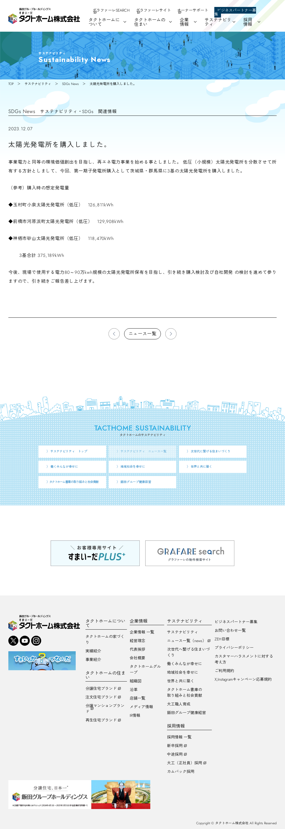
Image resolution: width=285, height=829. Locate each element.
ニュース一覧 (143, 333)
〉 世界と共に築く (199, 466)
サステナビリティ (37, 83)
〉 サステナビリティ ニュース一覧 (141, 451)
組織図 (135, 681)
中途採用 (175, 754)
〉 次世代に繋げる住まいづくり (208, 451)
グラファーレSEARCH (111, 10)
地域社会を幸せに (182, 672)
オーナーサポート (192, 10)
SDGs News (70, 83)
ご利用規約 (224, 670)
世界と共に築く (180, 681)
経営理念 (137, 640)
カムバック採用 (180, 771)
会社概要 (137, 658)
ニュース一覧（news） (186, 640)
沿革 (133, 689)
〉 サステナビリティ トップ (66, 451)
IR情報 (135, 715)
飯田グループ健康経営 (186, 712)
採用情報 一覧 (179, 737)
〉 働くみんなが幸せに (62, 466)
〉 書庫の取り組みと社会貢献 (72, 482)
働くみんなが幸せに (184, 664)
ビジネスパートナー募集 (235, 12)
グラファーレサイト (153, 10)
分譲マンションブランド (104, 708)
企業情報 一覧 (142, 632)
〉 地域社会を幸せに (131, 466)
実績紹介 (93, 651)
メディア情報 (141, 707)
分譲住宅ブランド (101, 688)
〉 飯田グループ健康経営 (134, 482)
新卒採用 (175, 745)
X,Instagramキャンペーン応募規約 (243, 679)
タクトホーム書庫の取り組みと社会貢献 (184, 692)
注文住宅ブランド (101, 697)
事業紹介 (93, 659)
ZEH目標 (222, 639)
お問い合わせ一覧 (230, 630)
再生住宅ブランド (101, 720)
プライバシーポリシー (234, 647)
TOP (11, 83)
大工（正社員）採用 (184, 763)
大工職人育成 (178, 704)
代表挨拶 (137, 649)
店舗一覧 (137, 698)
